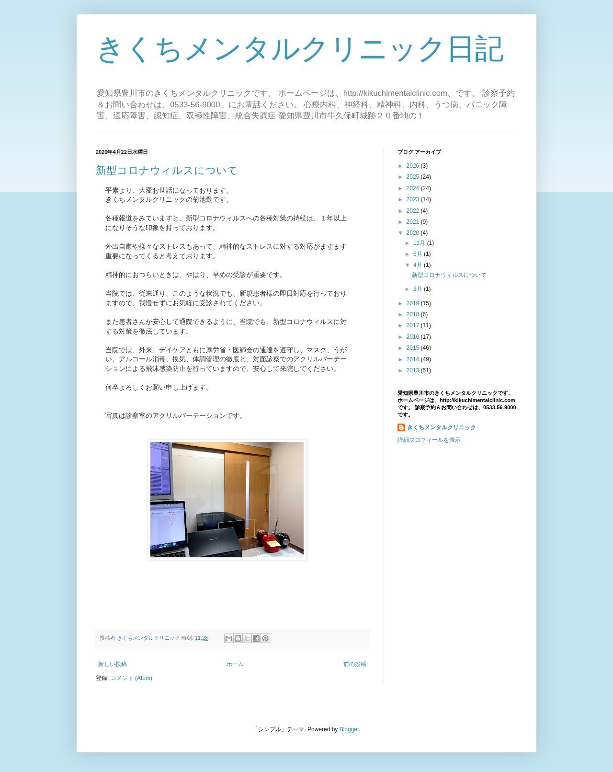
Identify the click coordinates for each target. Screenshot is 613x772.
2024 (414, 188)
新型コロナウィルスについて (167, 170)
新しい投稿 (112, 664)
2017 (414, 325)
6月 (418, 254)
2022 (414, 210)
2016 (414, 337)
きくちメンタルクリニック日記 (300, 49)
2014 (414, 359)
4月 (418, 265)
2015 (414, 348)
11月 (420, 243)
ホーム (235, 664)
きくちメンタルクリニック (441, 427)
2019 (414, 303)
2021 (414, 222)
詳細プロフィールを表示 (429, 440)
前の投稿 (354, 664)
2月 (418, 289)
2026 (414, 165)
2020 (414, 233)
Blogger (349, 729)
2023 (414, 199)
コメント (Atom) (131, 678)
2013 (414, 370)
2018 (414, 314)
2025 (414, 176)
